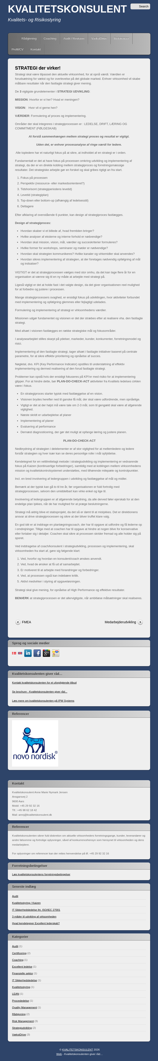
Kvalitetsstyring (21, 986)
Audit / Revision (74, 38)
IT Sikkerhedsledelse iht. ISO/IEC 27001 (36, 909)
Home (13, 38)
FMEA (26, 622)
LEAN (15, 993)
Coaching (50, 38)
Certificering (19, 953)
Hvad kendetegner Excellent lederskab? (36, 923)
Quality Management (24, 1007)
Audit (15, 896)
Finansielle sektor (22, 973)
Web (59, 1053)
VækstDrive (99, 38)
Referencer (121, 38)
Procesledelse (20, 1000)
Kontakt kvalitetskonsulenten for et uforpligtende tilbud (44, 682)
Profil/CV (17, 49)
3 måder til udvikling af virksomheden (34, 916)
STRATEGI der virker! (38, 67)
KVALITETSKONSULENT (67, 9)
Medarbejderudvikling (120, 622)
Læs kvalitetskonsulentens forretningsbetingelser (41, 874)
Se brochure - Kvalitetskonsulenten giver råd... (39, 691)
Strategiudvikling (22, 1027)
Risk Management (23, 1021)
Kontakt (35, 49)
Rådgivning (28, 38)
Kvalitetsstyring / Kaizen (26, 902)
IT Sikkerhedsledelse (24, 980)
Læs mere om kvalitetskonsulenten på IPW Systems (43, 700)
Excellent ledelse (22, 966)
